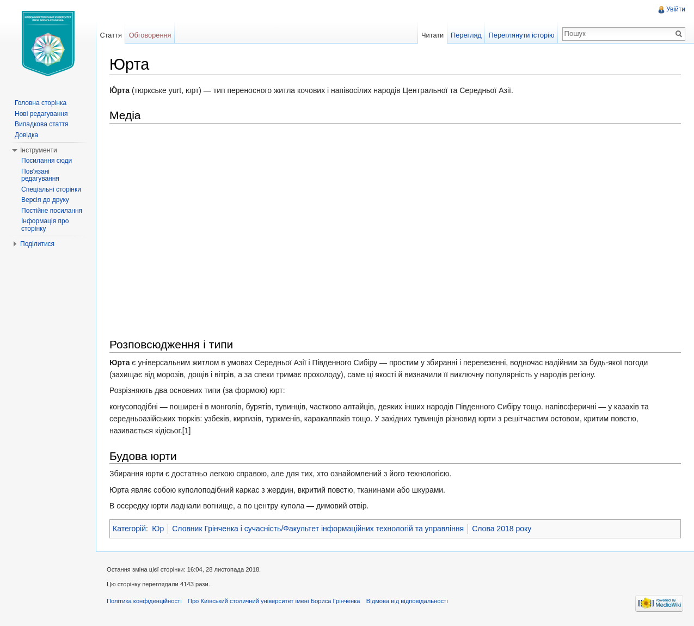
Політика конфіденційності (144, 601)
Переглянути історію (522, 35)
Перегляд (466, 35)
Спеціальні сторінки (51, 189)
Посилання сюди (46, 160)
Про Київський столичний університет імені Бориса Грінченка (274, 601)
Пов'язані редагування (40, 175)
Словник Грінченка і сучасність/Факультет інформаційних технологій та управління (318, 528)
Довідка (26, 135)
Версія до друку (45, 200)
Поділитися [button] (37, 244)
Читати (432, 35)
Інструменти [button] (38, 150)
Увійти (675, 9)
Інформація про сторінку (45, 224)
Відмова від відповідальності (407, 601)
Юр (158, 528)
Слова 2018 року (501, 528)
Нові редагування (41, 114)
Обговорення (150, 35)
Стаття (110, 35)
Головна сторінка (40, 103)
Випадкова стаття (41, 124)
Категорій (129, 528)
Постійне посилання (51, 210)
